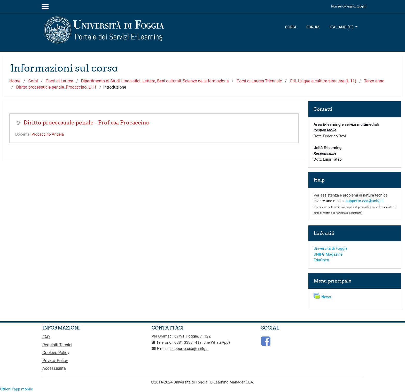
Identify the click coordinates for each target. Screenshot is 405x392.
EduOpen (321, 260)
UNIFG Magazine (328, 254)
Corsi (290, 27)
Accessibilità (54, 368)
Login (361, 6)
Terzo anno (374, 81)
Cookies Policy (55, 352)
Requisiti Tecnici (57, 344)
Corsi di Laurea (59, 81)
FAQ (46, 336)
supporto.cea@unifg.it (365, 201)
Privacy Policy (55, 360)
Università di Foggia (330, 248)
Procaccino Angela (48, 134)
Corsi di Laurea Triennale (259, 81)
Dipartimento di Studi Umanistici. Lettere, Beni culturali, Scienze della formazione (155, 81)
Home (14, 81)
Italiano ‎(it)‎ (342, 27)
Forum (313, 27)
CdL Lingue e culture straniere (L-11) (323, 81)
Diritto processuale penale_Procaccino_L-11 (56, 87)
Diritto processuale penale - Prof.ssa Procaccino (87, 122)
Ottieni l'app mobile (16, 389)
